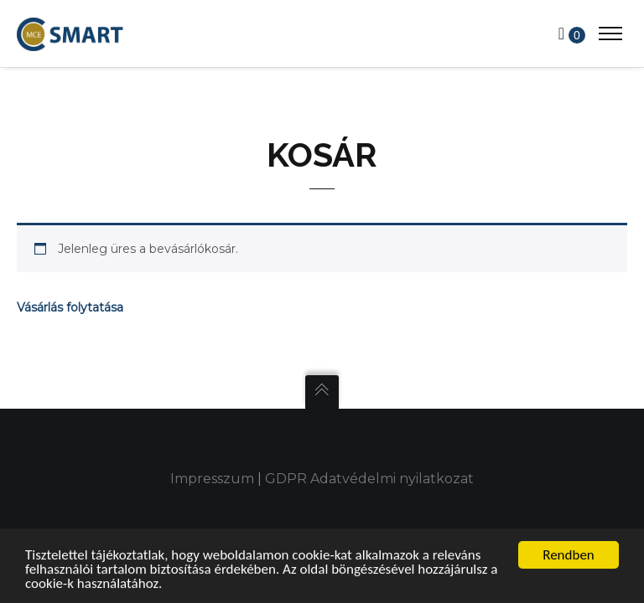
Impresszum (212, 479)
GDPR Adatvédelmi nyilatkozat (369, 479)
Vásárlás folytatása (70, 307)
